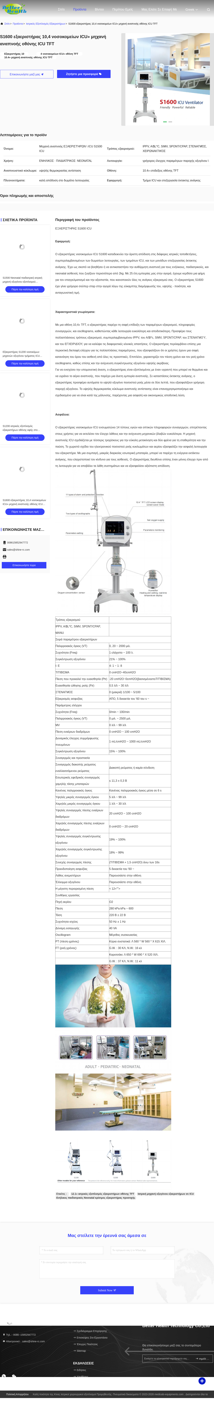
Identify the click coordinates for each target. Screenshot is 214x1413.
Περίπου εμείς (122, 9)
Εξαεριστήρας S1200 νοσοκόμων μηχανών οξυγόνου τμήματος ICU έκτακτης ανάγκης (21, 355)
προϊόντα (18, 23)
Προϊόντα (79, 9)
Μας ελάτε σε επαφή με (159, 9)
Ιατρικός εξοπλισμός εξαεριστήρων (45, 23)
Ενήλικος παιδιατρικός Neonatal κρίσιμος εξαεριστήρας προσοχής (95, 1197)
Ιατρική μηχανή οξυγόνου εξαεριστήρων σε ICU (166, 1193)
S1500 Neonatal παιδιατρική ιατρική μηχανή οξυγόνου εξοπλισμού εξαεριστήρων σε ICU (22, 281)
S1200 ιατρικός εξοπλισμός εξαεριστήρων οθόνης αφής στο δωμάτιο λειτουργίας (20, 430)
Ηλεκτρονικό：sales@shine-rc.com (23, 1341)
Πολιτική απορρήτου (17, 1394)
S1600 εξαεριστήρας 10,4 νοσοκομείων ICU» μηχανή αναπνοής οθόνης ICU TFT (24, 504)
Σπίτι (61, 9)
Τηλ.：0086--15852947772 (19, 1334)
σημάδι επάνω (202, 1358)
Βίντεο (99, 9)
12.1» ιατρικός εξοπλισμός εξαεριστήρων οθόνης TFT (102, 1193)
